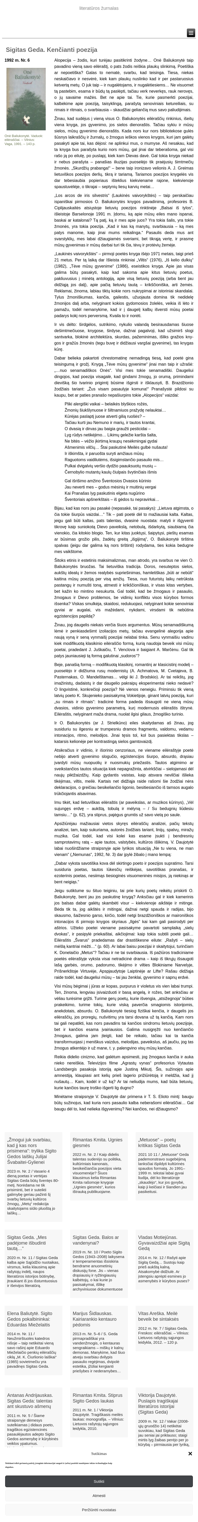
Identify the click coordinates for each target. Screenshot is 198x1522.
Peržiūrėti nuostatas (99, 1510)
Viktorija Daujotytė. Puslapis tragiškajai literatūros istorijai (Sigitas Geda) (158, 1404)
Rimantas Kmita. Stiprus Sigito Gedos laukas (97, 1398)
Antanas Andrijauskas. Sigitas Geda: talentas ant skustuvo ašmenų (30, 1401)
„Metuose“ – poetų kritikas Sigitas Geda (159, 1142)
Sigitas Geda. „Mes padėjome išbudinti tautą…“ (27, 1243)
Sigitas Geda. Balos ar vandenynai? (96, 1240)
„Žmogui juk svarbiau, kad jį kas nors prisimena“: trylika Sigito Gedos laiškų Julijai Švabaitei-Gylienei (31, 1151)
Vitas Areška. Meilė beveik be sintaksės (158, 1316)
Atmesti (99, 1495)
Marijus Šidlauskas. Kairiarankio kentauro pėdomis (95, 1319)
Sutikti (99, 1481)
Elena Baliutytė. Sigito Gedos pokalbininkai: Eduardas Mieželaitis (29, 1319)
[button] (190, 1453)
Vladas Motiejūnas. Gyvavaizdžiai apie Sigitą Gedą (164, 1243)
